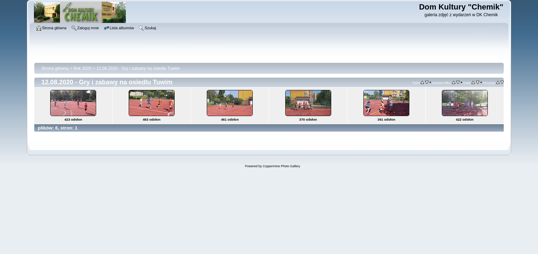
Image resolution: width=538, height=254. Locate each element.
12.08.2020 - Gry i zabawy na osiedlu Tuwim (138, 68)
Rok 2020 (83, 68)
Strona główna (55, 68)
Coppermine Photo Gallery (281, 166)
